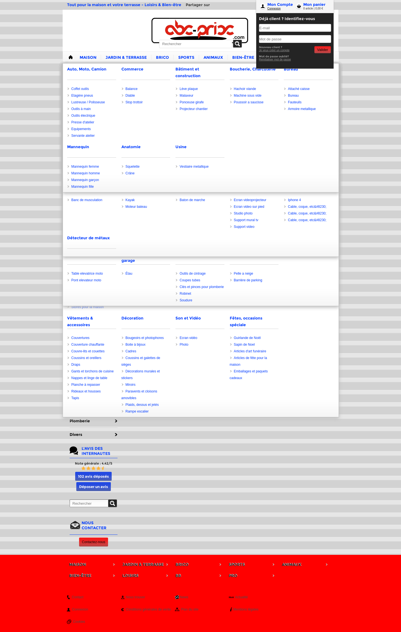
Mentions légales (245, 609)
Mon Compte (280, 4)
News (184, 597)
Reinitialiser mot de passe (275, 59)
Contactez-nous (93, 542)
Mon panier (314, 4)
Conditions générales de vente (148, 609)
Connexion (274, 8)
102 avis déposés (93, 476)
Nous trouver (135, 597)
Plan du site (190, 609)
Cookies (79, 622)
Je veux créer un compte (274, 50)
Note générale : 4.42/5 (93, 463)
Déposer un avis (93, 486)
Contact (77, 597)
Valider (322, 50)
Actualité (241, 597)
